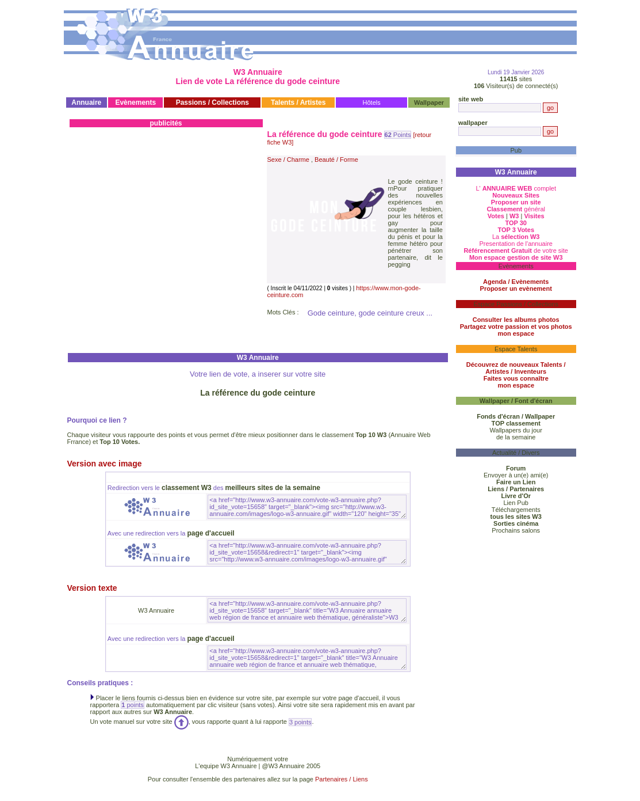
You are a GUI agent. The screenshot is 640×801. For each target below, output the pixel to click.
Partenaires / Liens (341, 779)
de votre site (515, 250)
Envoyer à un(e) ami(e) (516, 475)
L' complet (516, 188)
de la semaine (516, 437)
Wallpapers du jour (516, 430)
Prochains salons (516, 530)
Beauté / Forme (336, 159)
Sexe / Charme (288, 159)
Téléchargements (516, 509)
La (516, 236)
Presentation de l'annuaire (515, 243)
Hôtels (372, 102)
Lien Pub (516, 502)
